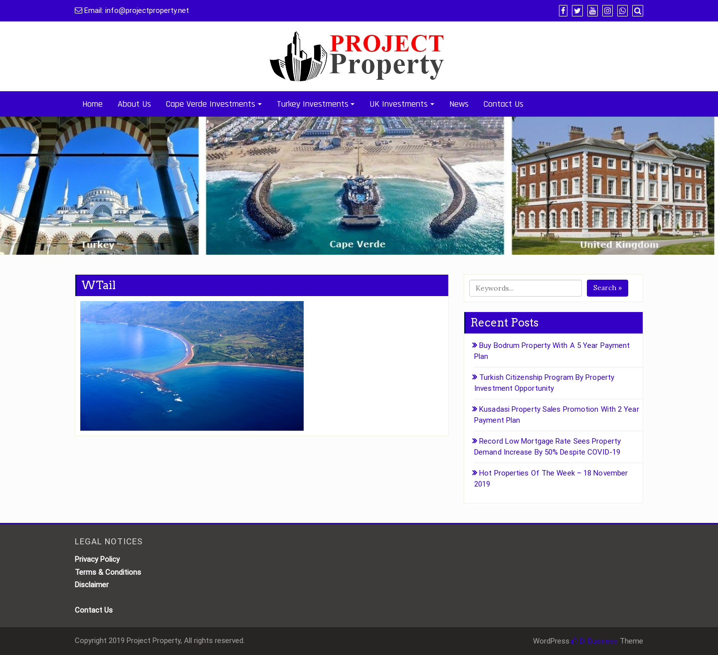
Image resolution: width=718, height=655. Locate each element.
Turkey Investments (313, 104)
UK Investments (398, 104)
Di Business (594, 641)
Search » (607, 287)
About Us (134, 104)
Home (92, 104)
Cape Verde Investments (210, 104)
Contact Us (504, 104)
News (459, 104)
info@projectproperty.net (147, 10)
